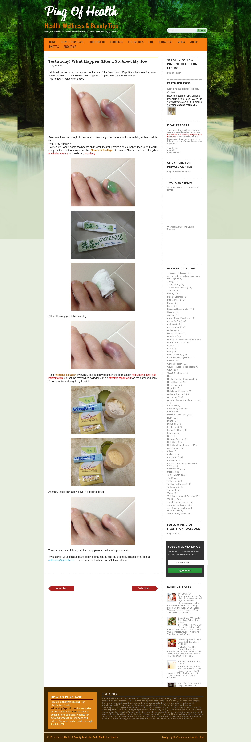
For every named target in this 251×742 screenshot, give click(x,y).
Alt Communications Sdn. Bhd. (188, 737)
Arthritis (171, 290)
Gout (170, 369)
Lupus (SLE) (173, 423)
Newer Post (61, 588)
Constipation (173, 327)
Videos (194, 42)
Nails (170, 436)
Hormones (172, 397)
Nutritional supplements (179, 445)
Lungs (170, 420)
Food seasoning (175, 354)
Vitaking (171, 499)
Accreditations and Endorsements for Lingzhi (183, 277)
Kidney (170, 411)
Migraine (172, 432)
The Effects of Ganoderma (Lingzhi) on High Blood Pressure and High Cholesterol (190, 597)
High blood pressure (177, 391)
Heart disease (174, 382)
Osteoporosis (174, 448)
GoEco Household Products (180, 366)
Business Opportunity (178, 308)
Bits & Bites (173, 299)
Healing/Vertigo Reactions (180, 378)
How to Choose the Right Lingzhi (183, 400)
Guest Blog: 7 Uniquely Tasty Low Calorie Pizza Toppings (189, 620)
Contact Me (165, 42)
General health (174, 363)
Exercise (171, 345)
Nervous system (175, 439)
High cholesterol (175, 394)
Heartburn (172, 385)
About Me (70, 47)
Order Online (97, 42)
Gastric (171, 360)
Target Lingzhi (174, 474)
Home (52, 42)
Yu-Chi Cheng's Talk (176, 513)
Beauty (171, 293)
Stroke (170, 471)
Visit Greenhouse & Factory (180, 496)
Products (116, 42)
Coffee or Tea (174, 321)
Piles (169, 451)
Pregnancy (172, 457)
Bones (170, 302)
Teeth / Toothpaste (176, 483)
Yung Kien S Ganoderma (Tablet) (189, 662)
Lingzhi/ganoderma (177, 414)
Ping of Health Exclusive (179, 171)
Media (181, 42)
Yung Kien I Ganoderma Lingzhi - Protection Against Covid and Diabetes (189, 686)
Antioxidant (173, 284)
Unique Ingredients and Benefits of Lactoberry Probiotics (189, 642)
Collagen (171, 324)
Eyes (169, 348)
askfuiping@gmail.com (61, 560)
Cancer (171, 315)
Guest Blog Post (175, 372)
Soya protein (173, 468)
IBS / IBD (171, 405)
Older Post (143, 588)
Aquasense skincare (177, 287)
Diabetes (171, 330)
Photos (54, 47)
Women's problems (177, 505)
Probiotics (172, 460)
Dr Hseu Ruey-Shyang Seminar (182, 339)
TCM (169, 477)
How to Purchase (72, 42)
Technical (172, 480)
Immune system (175, 408)
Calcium (171, 312)
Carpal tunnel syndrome (179, 318)
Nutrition (172, 442)
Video (170, 493)
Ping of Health (174, 72)
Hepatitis (172, 388)
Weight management (177, 502)
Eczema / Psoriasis (176, 342)
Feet (169, 351)
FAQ (150, 42)
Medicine (172, 426)
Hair (169, 375)
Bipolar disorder (175, 296)
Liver (169, 417)
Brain (170, 305)
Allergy (170, 281)
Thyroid (171, 490)
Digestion (172, 336)
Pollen (170, 454)
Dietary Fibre (173, 333)
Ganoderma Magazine (178, 357)
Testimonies (136, 42)
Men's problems (175, 429)
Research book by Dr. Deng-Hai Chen (182, 464)
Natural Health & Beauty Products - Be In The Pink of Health (87, 737)
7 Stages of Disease (177, 273)
